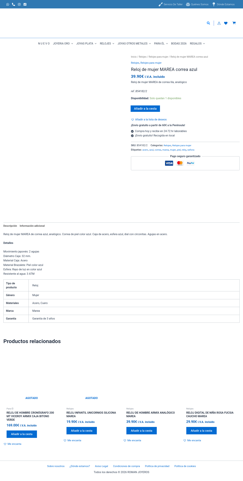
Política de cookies (182, 466)
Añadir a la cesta (145, 108)
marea (166, 149)
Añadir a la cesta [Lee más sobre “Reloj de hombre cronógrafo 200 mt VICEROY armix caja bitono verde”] (23, 435)
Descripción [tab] (10, 226)
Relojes (143, 56)
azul (152, 149)
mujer (174, 149)
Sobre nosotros (59, 466)
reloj (186, 149)
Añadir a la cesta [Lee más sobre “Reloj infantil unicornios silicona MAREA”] (83, 431)
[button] (208, 23)
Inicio (134, 56)
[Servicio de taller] (171, 4)
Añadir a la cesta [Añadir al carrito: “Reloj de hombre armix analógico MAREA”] (142, 431)
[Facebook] (25, 4)
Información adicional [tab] (33, 226)
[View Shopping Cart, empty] (234, 23)
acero (145, 149)
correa (158, 149)
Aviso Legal (102, 466)
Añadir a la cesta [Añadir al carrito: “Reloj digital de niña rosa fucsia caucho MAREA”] (202, 431)
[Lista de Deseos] (225, 23)
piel (180, 149)
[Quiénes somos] (197, 4)
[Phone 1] (13, 4)
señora (193, 149)
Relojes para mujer (160, 56)
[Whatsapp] (8, 4)
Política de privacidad (155, 466)
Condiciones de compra (125, 466)
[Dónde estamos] (223, 4)
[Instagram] (19, 4)
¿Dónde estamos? (81, 466)
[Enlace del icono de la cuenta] (219, 23)
